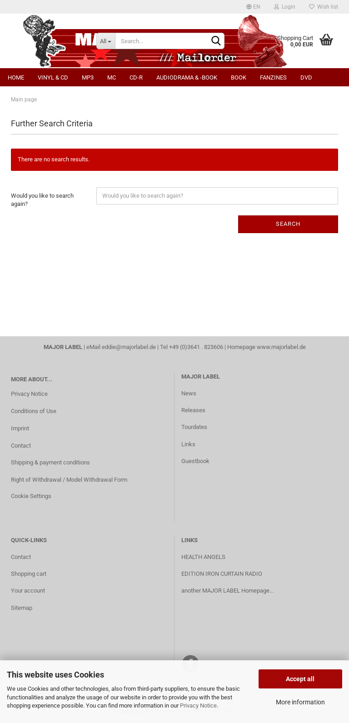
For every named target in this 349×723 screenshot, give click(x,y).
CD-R (136, 77)
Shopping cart (28, 573)
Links (188, 444)
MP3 (88, 77)
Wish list (323, 7)
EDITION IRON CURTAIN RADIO (221, 573)
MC (111, 77)
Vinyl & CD (53, 77)
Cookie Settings (31, 496)
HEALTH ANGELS (203, 556)
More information (300, 702)
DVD (306, 77)
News (188, 393)
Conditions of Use (33, 411)
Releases (193, 410)
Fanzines (273, 77)
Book (238, 77)
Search (288, 223)
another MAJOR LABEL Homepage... (227, 590)
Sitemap (21, 607)
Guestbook (195, 461)
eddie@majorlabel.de (129, 347)
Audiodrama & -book (186, 77)
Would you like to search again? (42, 200)
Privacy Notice (198, 705)
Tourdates (194, 427)
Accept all (300, 679)
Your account (28, 590)
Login (284, 7)
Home (16, 77)
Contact (21, 445)
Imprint (20, 428)
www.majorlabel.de (281, 347)
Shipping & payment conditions (50, 462)
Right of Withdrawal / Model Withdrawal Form (69, 479)
